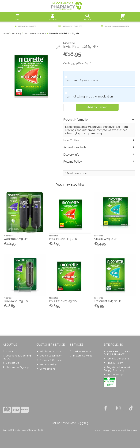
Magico (106, 430)
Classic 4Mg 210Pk (106, 238)
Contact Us (11, 362)
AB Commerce (130, 430)
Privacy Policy (113, 362)
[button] (58, 47)
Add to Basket (97, 107)
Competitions (45, 368)
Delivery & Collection (50, 360)
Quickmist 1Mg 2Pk (16, 238)
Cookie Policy (113, 374)
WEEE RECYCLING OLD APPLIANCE (117, 353)
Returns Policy (46, 364)
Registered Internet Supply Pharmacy (117, 368)
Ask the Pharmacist (49, 351)
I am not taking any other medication (89, 96)
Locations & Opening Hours (17, 357)
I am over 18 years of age (82, 80)
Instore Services (81, 355)
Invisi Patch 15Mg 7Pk (63, 238)
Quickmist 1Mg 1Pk (16, 301)
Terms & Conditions (116, 358)
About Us (10, 351)
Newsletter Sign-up (16, 367)
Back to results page (76, 173)
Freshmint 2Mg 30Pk (107, 301)
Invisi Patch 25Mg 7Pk (63, 301)
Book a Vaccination (49, 355)
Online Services (80, 351)
